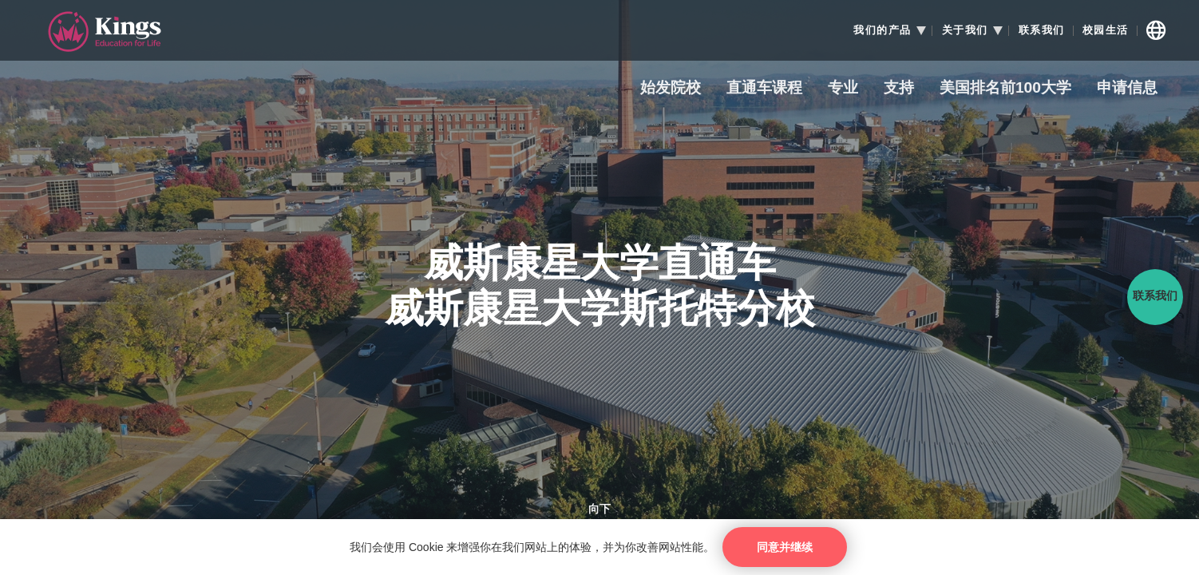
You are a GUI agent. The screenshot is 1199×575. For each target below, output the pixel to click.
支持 (899, 88)
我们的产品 (882, 30)
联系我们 (1042, 30)
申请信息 (1127, 88)
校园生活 (1105, 30)
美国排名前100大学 (1005, 88)
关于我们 (965, 30)
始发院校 (670, 88)
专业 (843, 88)
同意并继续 (785, 547)
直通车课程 (764, 88)
